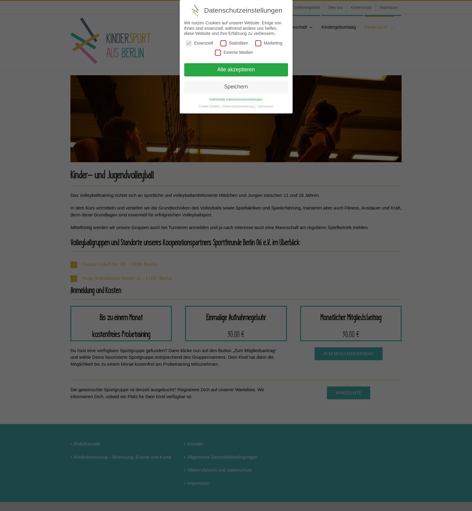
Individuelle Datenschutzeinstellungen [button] (236, 99)
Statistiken (234, 43)
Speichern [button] (236, 87)
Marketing (268, 43)
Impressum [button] (265, 106)
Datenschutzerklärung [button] (239, 106)
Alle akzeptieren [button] (236, 70)
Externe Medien (234, 52)
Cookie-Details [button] (209, 106)
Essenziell (199, 43)
